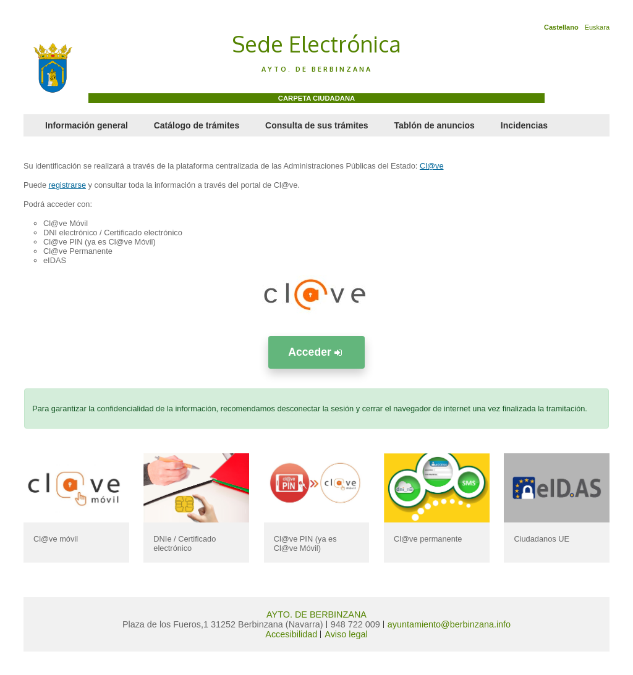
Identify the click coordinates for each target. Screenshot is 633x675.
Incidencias (524, 125)
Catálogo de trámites (196, 125)
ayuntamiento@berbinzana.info (449, 624)
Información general (86, 125)
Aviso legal (346, 634)
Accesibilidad (291, 634)
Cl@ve (432, 165)
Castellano (561, 27)
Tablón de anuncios (434, 125)
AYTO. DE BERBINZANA (316, 614)
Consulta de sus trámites (316, 125)
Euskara (597, 27)
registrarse (67, 185)
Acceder (316, 352)
